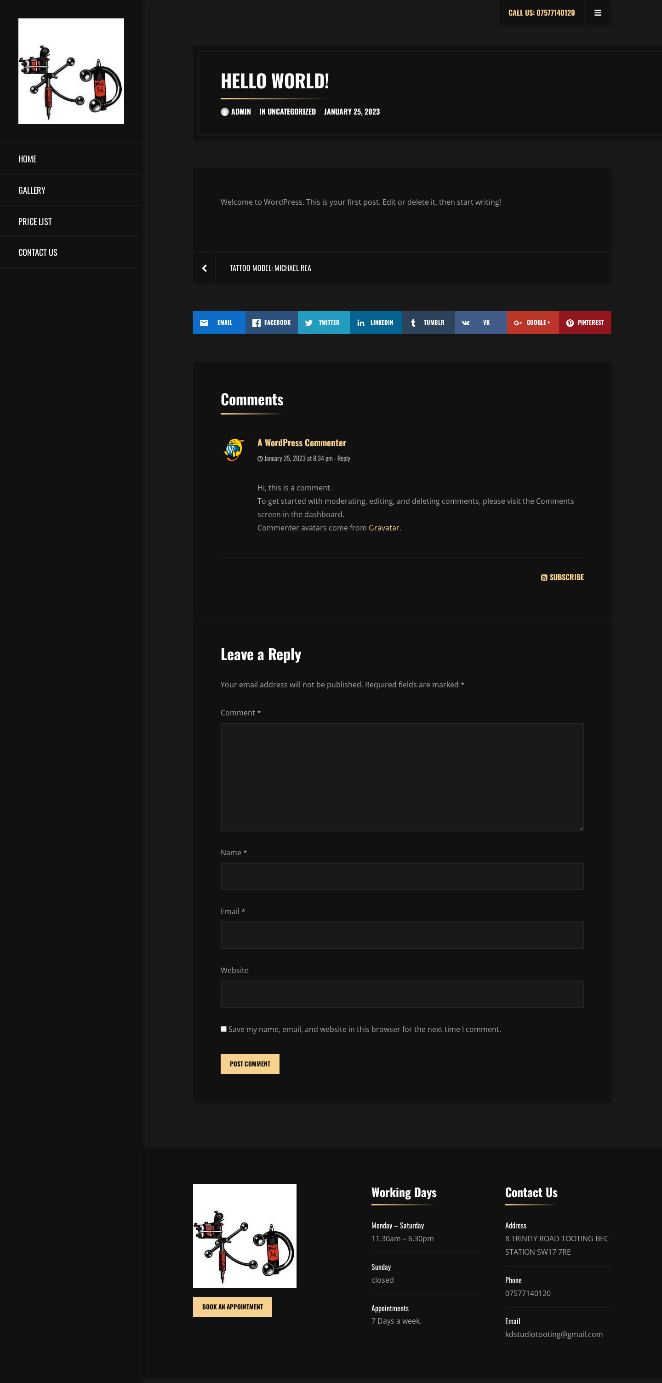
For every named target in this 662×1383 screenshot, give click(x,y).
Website (235, 973)
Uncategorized (292, 111)
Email (233, 914)
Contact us (37, 252)
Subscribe (562, 576)
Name (234, 855)
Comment (241, 713)
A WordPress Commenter (301, 442)
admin (236, 111)
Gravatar (384, 528)
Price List (35, 221)
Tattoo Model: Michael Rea (270, 267)
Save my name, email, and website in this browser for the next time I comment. (364, 1033)
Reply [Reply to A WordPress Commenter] (343, 458)
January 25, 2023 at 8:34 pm (295, 458)
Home (27, 158)
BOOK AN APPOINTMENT (233, 1312)
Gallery (32, 190)
